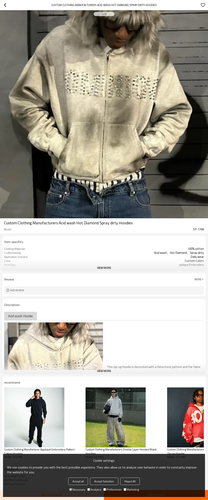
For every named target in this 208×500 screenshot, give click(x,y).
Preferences (112, 489)
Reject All (129, 481)
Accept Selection (104, 481)
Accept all (78, 481)
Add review (17, 290)
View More (104, 268)
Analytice (94, 489)
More (198, 279)
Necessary (77, 489)
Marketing (131, 489)
